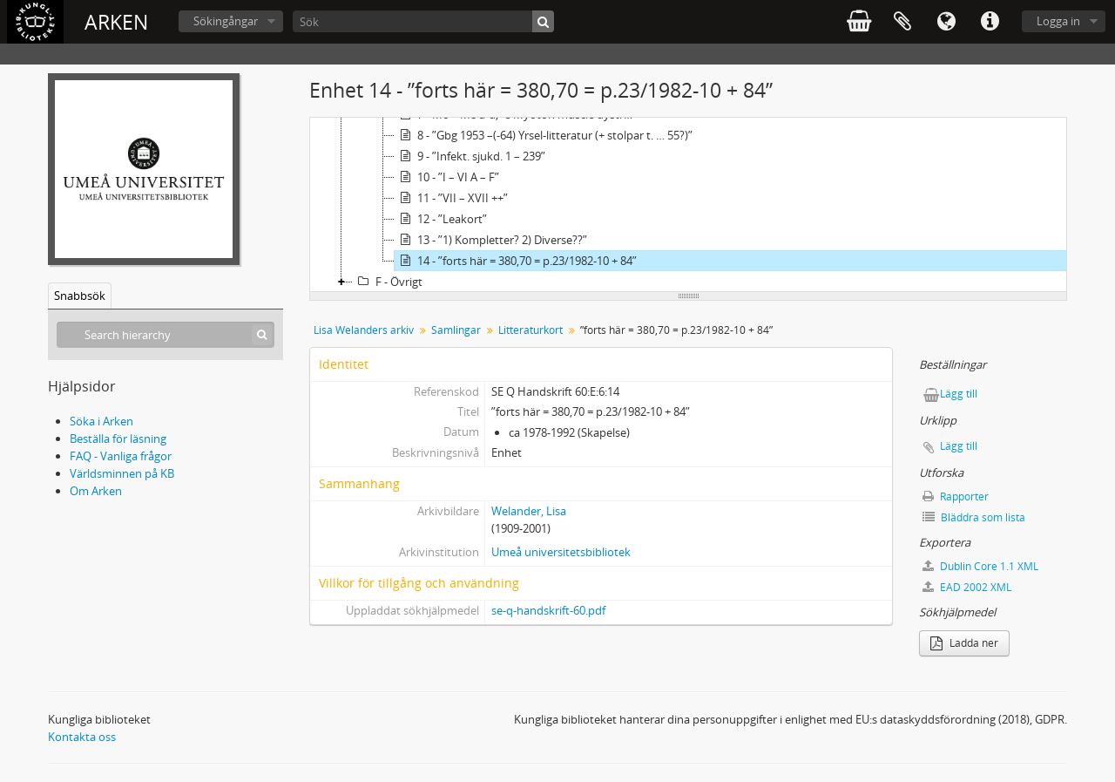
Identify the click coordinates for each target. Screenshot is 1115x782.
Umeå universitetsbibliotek (561, 552)
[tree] (688, 205)
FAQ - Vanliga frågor (121, 456)
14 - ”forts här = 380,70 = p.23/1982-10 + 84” (516, 260)
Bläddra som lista (973, 517)
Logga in (1058, 21)
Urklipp (902, 22)
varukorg (859, 22)
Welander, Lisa (528, 511)
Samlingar (456, 330)
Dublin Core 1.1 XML (980, 566)
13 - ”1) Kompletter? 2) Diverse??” (491, 239)
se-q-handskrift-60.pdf (548, 610)
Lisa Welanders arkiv (364, 330)
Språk (946, 22)
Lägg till (958, 393)
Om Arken (96, 491)
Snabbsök (79, 295)
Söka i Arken (101, 421)
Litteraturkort (530, 330)
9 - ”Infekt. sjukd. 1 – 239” (470, 156)
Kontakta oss (82, 737)
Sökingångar (225, 21)
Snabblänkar (989, 22)
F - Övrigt (387, 281)
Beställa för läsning (118, 438)
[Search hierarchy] (165, 335)
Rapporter (955, 496)
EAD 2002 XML (966, 587)
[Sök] (423, 21)
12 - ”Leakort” (441, 218)
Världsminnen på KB (122, 473)
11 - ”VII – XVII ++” (451, 197)
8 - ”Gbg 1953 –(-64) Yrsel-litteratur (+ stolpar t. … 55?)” (544, 135)
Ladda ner (964, 643)
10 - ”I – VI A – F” (447, 177)
